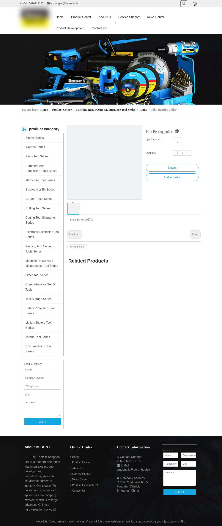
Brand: (73, 219)
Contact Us (79, 490)
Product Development (85, 485)
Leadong (151, 521)
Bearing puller (77, 246)
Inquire (172, 167)
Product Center (81, 462)
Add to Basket (172, 177)
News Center (80, 479)
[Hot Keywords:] (183, 3)
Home (75, 456)
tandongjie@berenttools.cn (65, 3)
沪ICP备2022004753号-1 (171, 521)
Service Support (81, 473)
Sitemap (119, 521)
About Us (78, 468)
